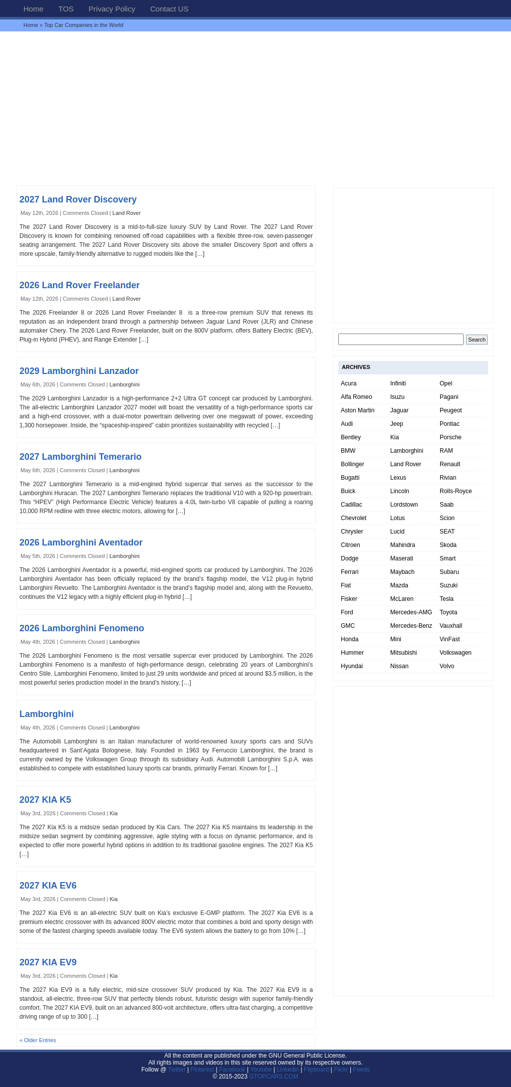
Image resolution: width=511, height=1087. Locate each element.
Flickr (341, 1069)
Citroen (350, 545)
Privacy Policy (112, 8)
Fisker (349, 598)
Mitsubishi (403, 652)
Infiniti (398, 383)
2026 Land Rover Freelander (79, 285)
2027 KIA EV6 (47, 886)
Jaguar (399, 410)
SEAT (447, 531)
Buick (348, 491)
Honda (349, 639)
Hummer (352, 652)
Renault (450, 464)
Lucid (397, 531)
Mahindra (402, 545)
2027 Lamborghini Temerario (80, 457)
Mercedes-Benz (411, 625)
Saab (447, 504)
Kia (114, 813)
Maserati (401, 558)
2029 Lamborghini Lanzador (79, 371)
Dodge (349, 558)
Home (33, 8)
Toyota (448, 612)
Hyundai (352, 666)
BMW (348, 450)
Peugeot (451, 410)
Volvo (447, 666)
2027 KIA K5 (45, 800)
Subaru (449, 571)
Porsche (451, 437)
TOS (66, 8)
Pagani (449, 396)
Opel (446, 383)
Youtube (261, 1069)
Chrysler (352, 531)
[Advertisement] (255, 108)
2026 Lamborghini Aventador (81, 542)
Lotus (397, 518)
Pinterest (202, 1069)
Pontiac (450, 423)
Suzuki (449, 585)
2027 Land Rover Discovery (78, 199)
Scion (447, 518)
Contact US (169, 8)
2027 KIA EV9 (47, 962)
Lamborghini (124, 384)
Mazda (399, 585)
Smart (448, 558)
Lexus (398, 477)
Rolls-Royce (456, 491)
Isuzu (397, 396)
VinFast (450, 639)
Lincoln (399, 491)
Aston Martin (357, 410)
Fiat (346, 585)
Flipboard (316, 1069)
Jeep (396, 423)
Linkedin (288, 1069)
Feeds (361, 1069)
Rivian (448, 477)
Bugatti (350, 477)
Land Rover (126, 213)
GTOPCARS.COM (273, 1076)
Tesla (447, 598)
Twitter (178, 1069)
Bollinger (352, 464)
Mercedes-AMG (411, 612)
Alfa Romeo (356, 396)
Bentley (351, 437)
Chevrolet (353, 518)
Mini (395, 639)
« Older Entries (37, 1040)
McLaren (402, 598)
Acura (348, 383)
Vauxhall (451, 625)
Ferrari (349, 571)
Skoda (448, 545)
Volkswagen (456, 652)
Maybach (402, 571)
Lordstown (404, 504)
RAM (446, 450)
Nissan (399, 666)
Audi (347, 423)
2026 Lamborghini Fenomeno (81, 628)
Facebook (232, 1069)
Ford (347, 612)
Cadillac (351, 504)
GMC (348, 625)
